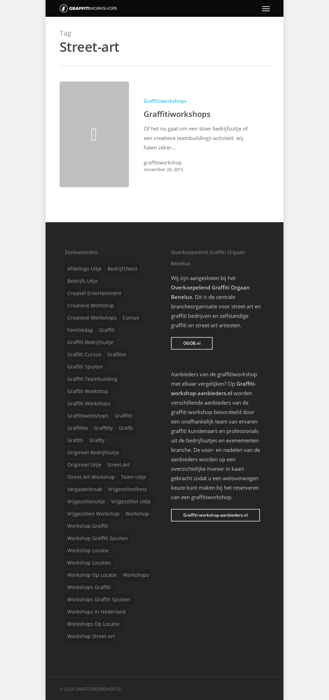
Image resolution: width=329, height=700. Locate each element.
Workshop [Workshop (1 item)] (137, 513)
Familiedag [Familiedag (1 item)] (80, 330)
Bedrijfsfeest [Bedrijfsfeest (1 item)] (122, 268)
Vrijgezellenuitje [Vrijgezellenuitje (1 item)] (86, 501)
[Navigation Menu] (266, 8)
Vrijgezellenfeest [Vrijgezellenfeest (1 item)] (127, 489)
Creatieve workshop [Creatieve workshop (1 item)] (90, 305)
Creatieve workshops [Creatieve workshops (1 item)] (92, 317)
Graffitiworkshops (165, 101)
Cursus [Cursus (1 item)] (131, 317)
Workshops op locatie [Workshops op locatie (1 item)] (93, 624)
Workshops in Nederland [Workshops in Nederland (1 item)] (96, 611)
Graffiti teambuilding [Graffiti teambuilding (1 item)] (92, 379)
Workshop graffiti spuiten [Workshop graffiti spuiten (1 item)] (97, 538)
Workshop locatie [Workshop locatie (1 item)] (88, 550)
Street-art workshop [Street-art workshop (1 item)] (91, 477)
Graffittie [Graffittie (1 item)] (77, 428)
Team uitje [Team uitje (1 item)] (133, 477)
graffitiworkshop (163, 162)
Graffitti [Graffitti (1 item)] (123, 415)
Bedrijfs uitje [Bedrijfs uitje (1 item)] (82, 281)
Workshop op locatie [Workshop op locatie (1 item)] (92, 575)
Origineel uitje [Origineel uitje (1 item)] (84, 464)
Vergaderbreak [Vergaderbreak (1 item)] (84, 489)
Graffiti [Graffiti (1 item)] (107, 330)
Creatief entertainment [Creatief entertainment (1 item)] (94, 293)
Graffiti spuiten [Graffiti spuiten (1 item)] (85, 366)
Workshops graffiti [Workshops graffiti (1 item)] (89, 587)
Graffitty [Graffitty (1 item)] (103, 428)
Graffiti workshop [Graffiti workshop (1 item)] (87, 391)
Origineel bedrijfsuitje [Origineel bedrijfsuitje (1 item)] (93, 452)
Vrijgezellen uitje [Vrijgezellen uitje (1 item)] (131, 501)
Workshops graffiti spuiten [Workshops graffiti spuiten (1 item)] (98, 599)
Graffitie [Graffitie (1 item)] (116, 354)
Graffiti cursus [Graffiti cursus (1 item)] (84, 354)
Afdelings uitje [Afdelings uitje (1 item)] (84, 268)
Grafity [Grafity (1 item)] (97, 440)
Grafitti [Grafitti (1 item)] (75, 440)
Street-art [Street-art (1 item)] (118, 464)
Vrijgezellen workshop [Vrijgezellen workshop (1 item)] (93, 513)
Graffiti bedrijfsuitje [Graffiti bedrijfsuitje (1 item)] (90, 342)
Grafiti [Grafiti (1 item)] (126, 428)
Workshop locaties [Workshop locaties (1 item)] (89, 562)
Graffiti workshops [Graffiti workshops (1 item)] (89, 403)
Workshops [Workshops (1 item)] (136, 575)
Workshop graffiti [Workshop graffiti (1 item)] (87, 526)
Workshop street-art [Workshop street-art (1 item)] (91, 636)
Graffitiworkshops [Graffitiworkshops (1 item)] (88, 415)
